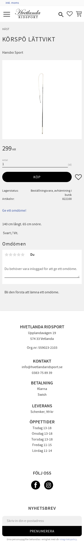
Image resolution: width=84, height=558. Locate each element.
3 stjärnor (15, 255)
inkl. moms (12, 3)
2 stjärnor (11, 255)
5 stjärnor (23, 255)
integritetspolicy (68, 539)
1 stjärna (6, 255)
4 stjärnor (19, 255)
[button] (7, 14)
